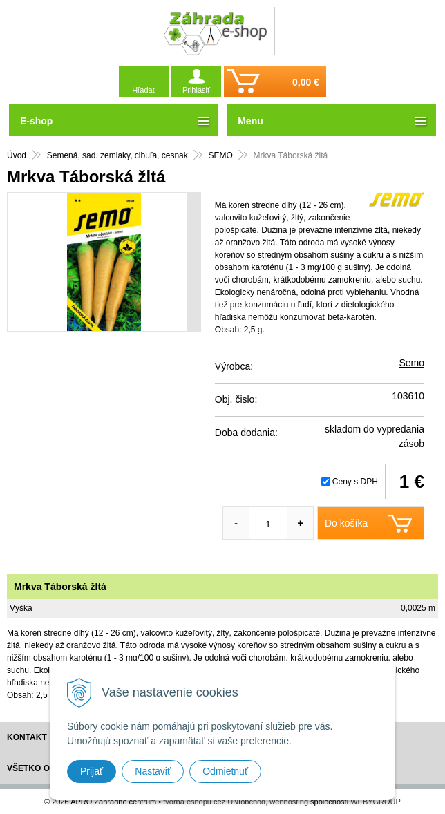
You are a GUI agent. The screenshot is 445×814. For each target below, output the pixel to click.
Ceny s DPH (355, 481)
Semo (411, 362)
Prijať (91, 771)
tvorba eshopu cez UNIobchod (214, 801)
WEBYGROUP (375, 801)
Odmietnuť (225, 771)
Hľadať (143, 90)
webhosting (288, 801)
